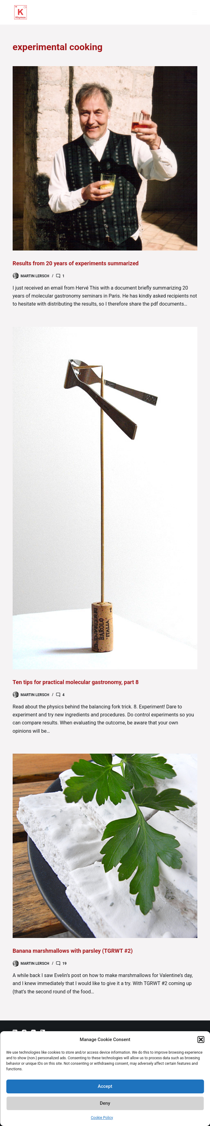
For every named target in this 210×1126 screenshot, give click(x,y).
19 (64, 963)
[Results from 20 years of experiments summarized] (105, 158)
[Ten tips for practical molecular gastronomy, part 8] (105, 498)
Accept (105, 1086)
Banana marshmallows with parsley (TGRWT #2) (73, 951)
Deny (105, 1103)
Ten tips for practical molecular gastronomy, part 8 (76, 682)
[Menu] (194, 12)
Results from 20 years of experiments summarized (76, 263)
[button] (201, 1039)
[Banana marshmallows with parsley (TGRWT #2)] (105, 846)
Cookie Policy (102, 1118)
